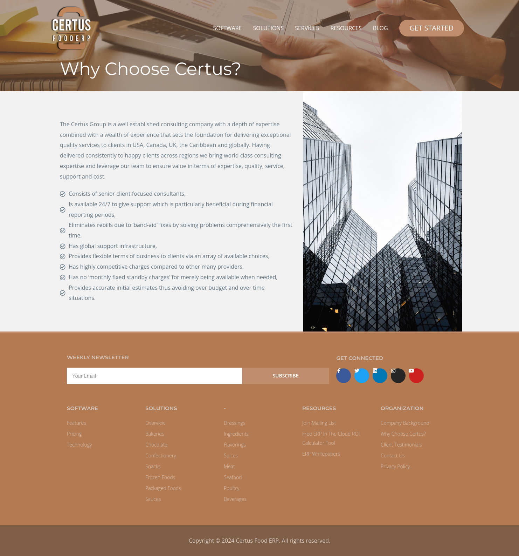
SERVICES (307, 28)
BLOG (380, 28)
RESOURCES (345, 28)
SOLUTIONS (268, 28)
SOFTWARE (227, 28)
